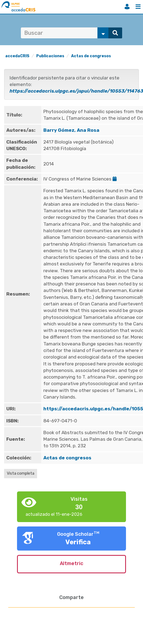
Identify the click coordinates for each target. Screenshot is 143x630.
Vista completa (20, 473)
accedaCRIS (17, 56)
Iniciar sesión (127, 6)
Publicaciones (50, 56)
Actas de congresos (91, 56)
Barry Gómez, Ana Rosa (71, 130)
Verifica (78, 542)
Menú (138, 6)
